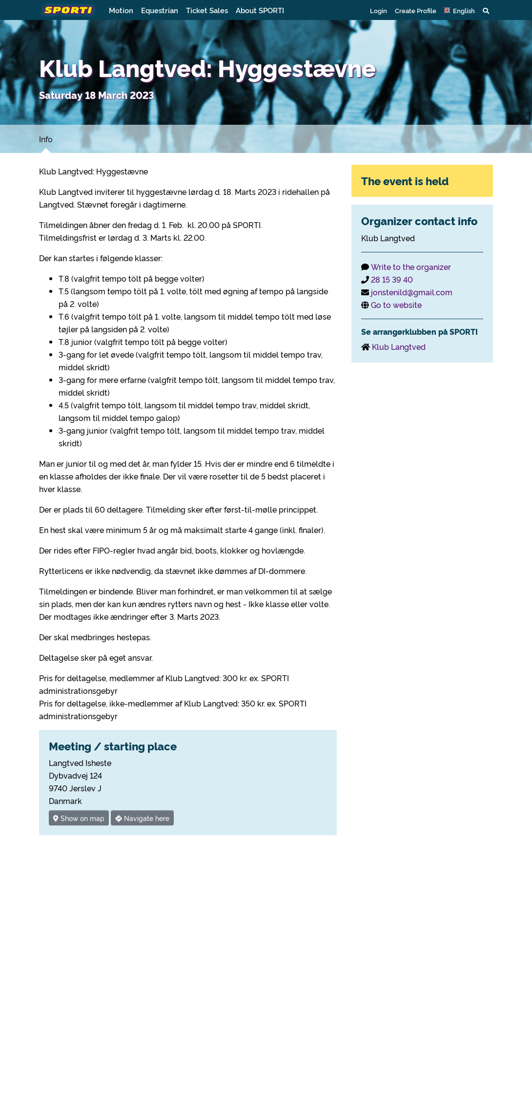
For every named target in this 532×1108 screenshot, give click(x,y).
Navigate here (142, 817)
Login (378, 10)
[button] (459, 10)
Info (46, 139)
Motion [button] (121, 10)
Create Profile (415, 10)
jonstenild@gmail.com (411, 292)
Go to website (396, 304)
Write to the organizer (411, 266)
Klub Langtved (399, 346)
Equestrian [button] (159, 10)
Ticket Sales (207, 10)
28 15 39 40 (392, 279)
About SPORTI (260, 10)
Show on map (78, 817)
